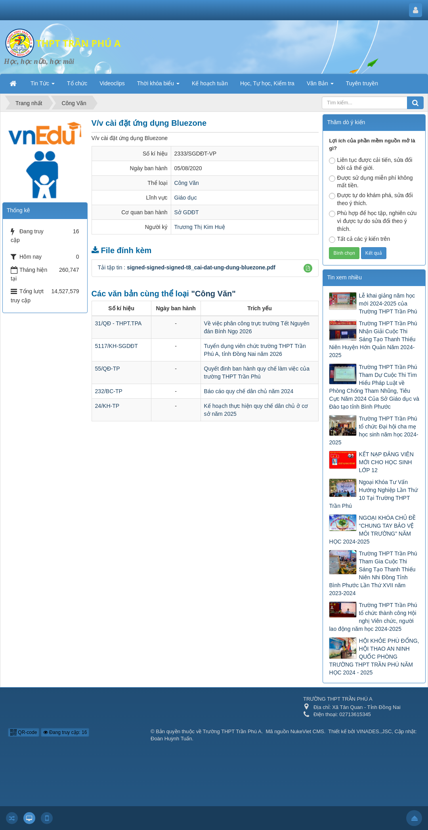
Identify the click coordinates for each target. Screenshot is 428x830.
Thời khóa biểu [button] (158, 85)
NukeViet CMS (307, 731)
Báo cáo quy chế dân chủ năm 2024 (249, 391)
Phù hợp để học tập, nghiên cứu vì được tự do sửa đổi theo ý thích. (373, 221)
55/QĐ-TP (107, 368)
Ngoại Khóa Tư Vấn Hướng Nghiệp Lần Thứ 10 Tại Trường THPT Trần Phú (373, 494)
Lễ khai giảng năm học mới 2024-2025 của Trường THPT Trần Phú (388, 303)
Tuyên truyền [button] (362, 83)
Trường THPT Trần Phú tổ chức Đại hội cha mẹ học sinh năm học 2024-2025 (373, 430)
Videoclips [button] (112, 83)
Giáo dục (185, 197)
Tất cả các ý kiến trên (359, 239)
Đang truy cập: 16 (65, 732)
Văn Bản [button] (320, 85)
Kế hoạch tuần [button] (210, 83)
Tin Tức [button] (43, 85)
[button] (308, 268)
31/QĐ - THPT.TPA (118, 323)
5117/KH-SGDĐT (116, 346)
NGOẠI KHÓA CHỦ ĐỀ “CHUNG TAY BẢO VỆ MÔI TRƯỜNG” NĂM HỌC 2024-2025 (372, 530)
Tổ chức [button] (77, 83)
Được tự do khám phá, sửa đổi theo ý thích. (371, 199)
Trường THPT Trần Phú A (232, 731)
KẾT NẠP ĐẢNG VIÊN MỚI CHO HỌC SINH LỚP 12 (386, 462)
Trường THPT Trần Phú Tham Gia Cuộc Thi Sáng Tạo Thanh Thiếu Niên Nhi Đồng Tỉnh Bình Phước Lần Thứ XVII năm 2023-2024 (373, 573)
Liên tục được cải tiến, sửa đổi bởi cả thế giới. (370, 164)
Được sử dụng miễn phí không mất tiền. (371, 182)
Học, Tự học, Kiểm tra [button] (267, 83)
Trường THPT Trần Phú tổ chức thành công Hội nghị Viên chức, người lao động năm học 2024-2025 (373, 617)
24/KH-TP (107, 406)
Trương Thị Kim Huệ (199, 227)
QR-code (23, 732)
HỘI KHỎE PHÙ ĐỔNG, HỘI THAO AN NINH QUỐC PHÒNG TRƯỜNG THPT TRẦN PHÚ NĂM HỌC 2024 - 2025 (374, 657)
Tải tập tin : (186, 267)
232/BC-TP (108, 391)
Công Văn (186, 183)
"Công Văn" (213, 293)
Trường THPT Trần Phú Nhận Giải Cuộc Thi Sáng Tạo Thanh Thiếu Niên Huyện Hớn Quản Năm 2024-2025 (373, 339)
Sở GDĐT (186, 212)
